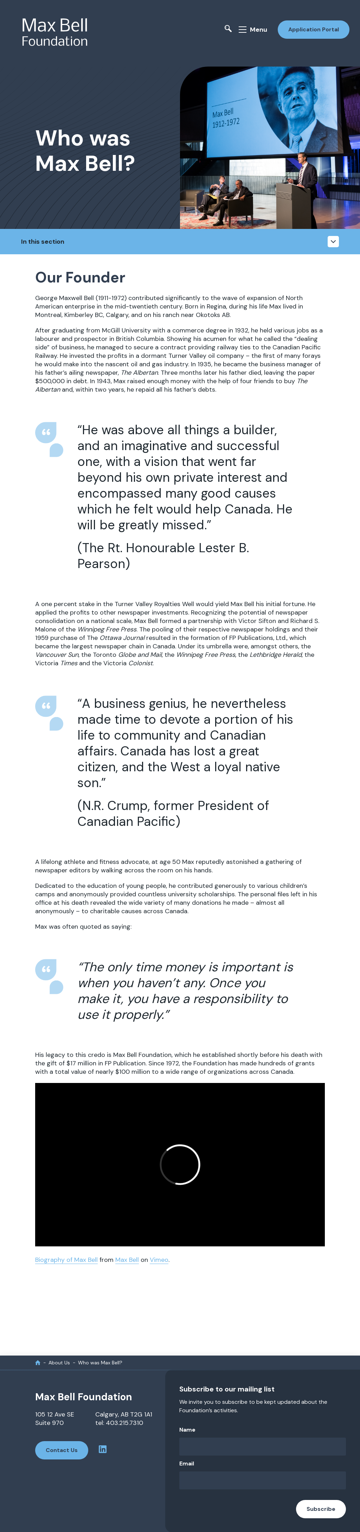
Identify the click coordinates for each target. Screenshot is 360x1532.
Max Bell (127, 1259)
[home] (37, 1362)
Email (186, 1463)
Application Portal (313, 29)
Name (187, 1429)
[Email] (262, 1480)
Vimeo (159, 1259)
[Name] (262, 1446)
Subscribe (321, 1508)
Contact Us (62, 1449)
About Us (59, 1362)
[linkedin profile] (103, 1450)
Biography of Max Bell (66, 1259)
